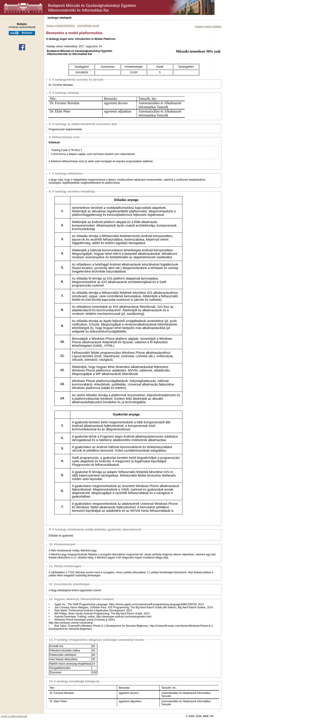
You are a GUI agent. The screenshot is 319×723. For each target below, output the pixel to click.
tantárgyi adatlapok (60, 17)
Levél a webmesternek (14, 716)
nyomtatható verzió (88, 25)
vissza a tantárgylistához (60, 25)
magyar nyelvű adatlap (208, 26)
